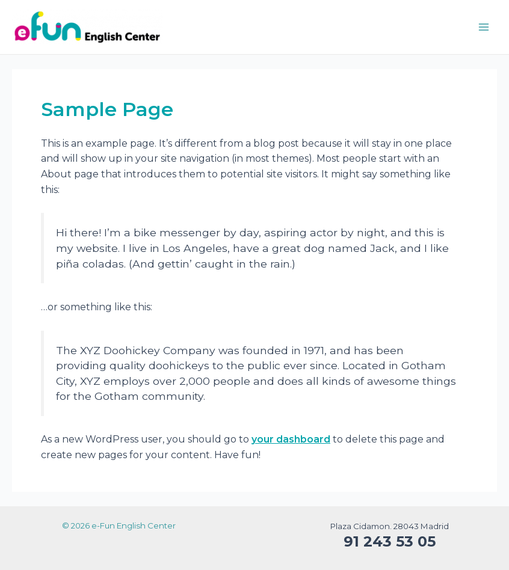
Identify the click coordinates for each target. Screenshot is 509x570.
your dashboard (290, 439)
